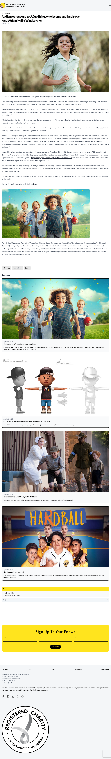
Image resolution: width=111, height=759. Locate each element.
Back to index (17, 268)
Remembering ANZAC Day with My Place (20, 497)
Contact (78, 669)
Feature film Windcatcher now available (20, 344)
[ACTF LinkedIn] (13, 696)
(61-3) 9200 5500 (9, 681)
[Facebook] (3, 696)
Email (77, 638)
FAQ (53, 669)
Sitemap (5, 669)
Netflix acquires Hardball (14, 572)
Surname (42, 638)
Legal (30, 669)
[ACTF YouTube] (22, 696)
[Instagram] (8, 696)
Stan (34, 184)
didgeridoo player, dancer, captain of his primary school (51, 158)
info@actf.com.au (11, 683)
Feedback (105, 669)
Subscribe (55, 647)
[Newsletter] (17, 696)
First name (7, 638)
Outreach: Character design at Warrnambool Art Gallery (27, 421)
